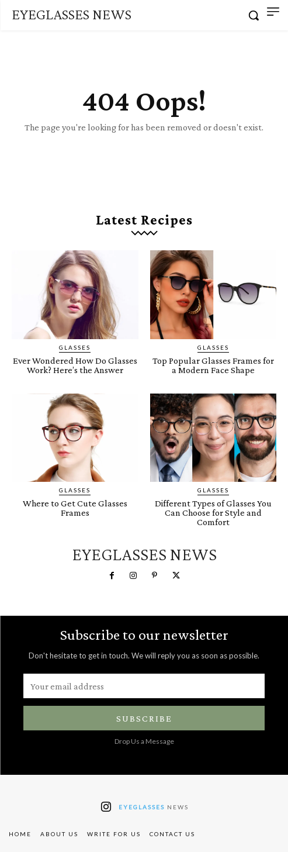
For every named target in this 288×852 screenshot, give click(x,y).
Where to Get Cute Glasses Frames (75, 508)
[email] (144, 686)
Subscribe (144, 718)
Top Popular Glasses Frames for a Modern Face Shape (213, 365)
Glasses (75, 347)
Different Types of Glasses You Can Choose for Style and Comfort (213, 512)
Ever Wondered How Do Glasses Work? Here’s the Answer (75, 365)
